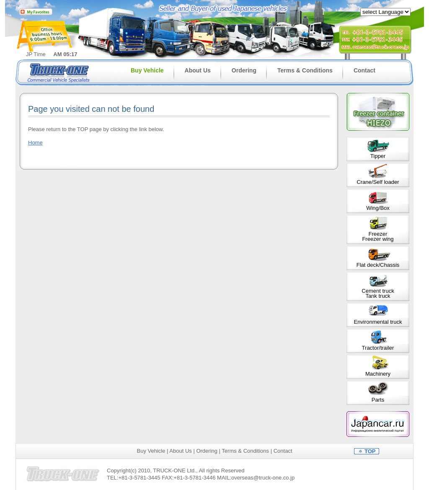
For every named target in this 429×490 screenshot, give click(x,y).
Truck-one (60, 72)
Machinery (377, 374)
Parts (378, 400)
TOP (370, 451)
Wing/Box (378, 208)
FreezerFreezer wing (377, 236)
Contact (364, 70)
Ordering (244, 70)
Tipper (377, 156)
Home (35, 142)
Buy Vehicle (147, 70)
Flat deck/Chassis (378, 265)
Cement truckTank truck (378, 293)
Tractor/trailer (378, 348)
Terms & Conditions (305, 70)
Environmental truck (378, 322)
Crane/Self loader (378, 182)
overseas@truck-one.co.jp (263, 478)
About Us (198, 70)
